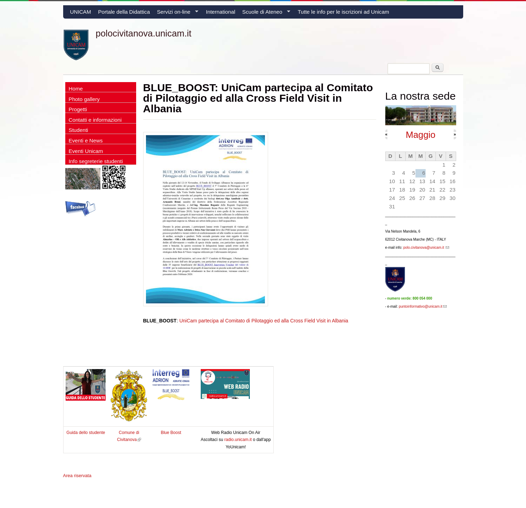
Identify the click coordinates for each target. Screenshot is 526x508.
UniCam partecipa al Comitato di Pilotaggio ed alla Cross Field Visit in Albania (263, 320)
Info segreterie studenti (96, 161)
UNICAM (80, 12)
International (220, 12)
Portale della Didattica (124, 12)
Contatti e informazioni (95, 120)
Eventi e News (86, 140)
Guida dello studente (85, 432)
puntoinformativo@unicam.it (422, 306)
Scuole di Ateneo (264, 14)
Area (77, 475)
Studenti (78, 130)
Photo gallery (84, 99)
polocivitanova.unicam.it (144, 33)
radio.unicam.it (238, 439)
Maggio (420, 135)
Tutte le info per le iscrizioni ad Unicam (343, 12)
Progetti (78, 109)
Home (76, 89)
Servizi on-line (175, 14)
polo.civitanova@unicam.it (426, 247)
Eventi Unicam (86, 151)
